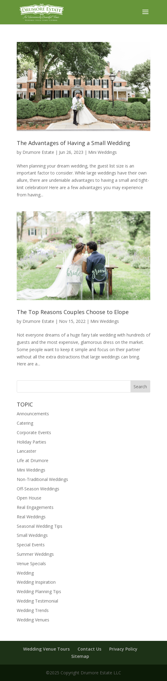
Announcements (33, 414)
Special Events (31, 545)
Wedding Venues (33, 620)
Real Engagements (35, 507)
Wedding (25, 573)
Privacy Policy (123, 649)
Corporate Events (34, 432)
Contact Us (89, 649)
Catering (25, 423)
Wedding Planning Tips (39, 591)
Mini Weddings (102, 152)
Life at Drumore (32, 460)
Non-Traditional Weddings (42, 479)
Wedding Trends (33, 610)
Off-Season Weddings (38, 489)
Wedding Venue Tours (46, 649)
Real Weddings (31, 517)
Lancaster (26, 451)
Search (140, 386)
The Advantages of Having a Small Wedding (73, 143)
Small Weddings (32, 535)
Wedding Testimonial (37, 601)
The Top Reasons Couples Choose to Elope (73, 312)
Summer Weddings (35, 554)
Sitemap (80, 656)
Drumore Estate (38, 152)
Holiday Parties (31, 442)
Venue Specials (31, 563)
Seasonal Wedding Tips (39, 526)
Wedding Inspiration (36, 582)
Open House (29, 498)
